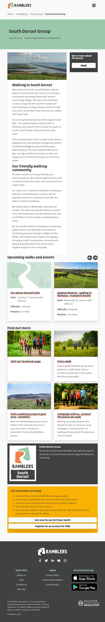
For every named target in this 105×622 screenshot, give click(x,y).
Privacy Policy (52, 575)
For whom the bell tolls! (25, 292)
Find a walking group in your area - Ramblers (28, 415)
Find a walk (64, 361)
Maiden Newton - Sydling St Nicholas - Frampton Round (74, 294)
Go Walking (21, 13)
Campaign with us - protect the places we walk (74, 415)
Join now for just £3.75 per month (52, 519)
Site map (21, 589)
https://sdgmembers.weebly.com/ (42, 38)
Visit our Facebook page (26, 361)
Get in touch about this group (82, 56)
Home (10, 13)
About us (21, 575)
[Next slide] (95, 257)
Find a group (36, 13)
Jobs (21, 579)
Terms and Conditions (52, 579)
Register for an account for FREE (52, 526)
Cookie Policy (52, 584)
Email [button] (84, 65)
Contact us (21, 584)
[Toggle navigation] (94, 5)
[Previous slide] (89, 257)
